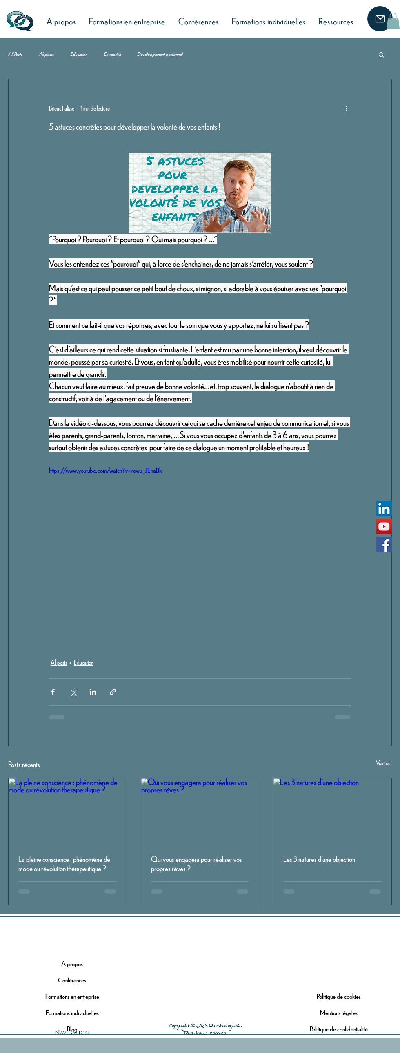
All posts (46, 54)
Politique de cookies (339, 996)
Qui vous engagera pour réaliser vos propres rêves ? (196, 863)
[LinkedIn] (384, 508)
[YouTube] (384, 526)
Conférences (72, 980)
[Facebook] (384, 544)
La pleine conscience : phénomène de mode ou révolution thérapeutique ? (64, 863)
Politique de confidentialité (339, 1028)
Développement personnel (159, 54)
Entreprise (112, 54)
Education (78, 54)
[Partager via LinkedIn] (93, 692)
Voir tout (384, 762)
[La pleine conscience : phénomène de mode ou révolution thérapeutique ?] (68, 811)
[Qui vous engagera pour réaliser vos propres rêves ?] (200, 811)
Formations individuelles (72, 1012)
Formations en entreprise (72, 996)
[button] (393, 21)
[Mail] (380, 18)
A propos (72, 963)
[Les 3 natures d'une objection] (332, 811)
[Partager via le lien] (113, 692)
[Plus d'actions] (346, 108)
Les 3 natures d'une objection (319, 858)
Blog (72, 1028)
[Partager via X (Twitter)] (73, 692)
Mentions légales (339, 1012)
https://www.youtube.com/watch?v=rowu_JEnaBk (105, 470)
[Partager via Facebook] (53, 692)
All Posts (15, 54)
